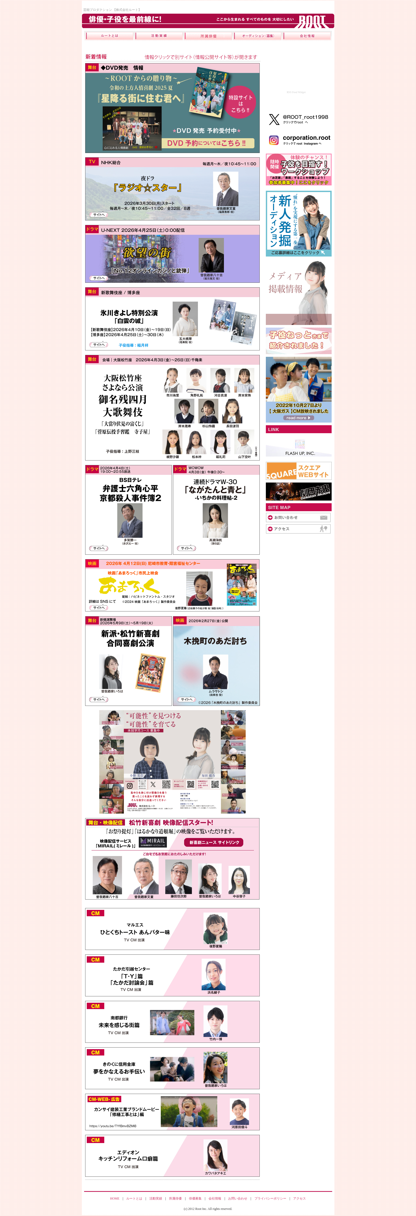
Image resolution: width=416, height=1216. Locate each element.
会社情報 (215, 1198)
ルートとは (134, 1198)
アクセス (299, 1198)
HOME (114, 1198)
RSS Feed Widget (296, 92)
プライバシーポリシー (270, 1198)
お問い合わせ (237, 1198)
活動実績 (155, 1198)
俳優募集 (195, 1198)
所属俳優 (175, 1198)
